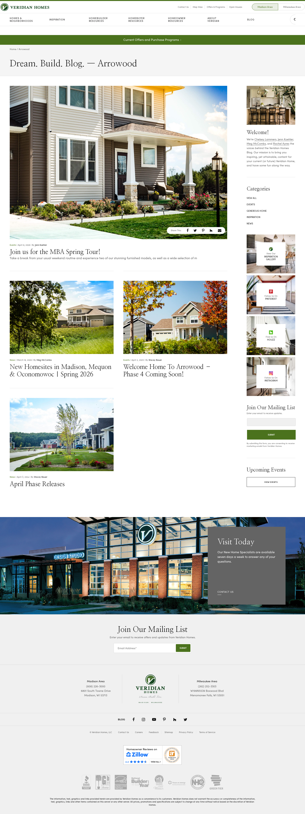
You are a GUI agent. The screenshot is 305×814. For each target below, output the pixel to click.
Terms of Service (207, 732)
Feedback (154, 732)
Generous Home (257, 210)
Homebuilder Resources (98, 29)
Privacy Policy (186, 732)
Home (13, 49)
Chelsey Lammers (265, 139)
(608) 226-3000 (95, 686)
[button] (188, 230)
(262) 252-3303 (207, 686)
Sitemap (169, 732)
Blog (250, 28)
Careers (139, 732)
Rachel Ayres (281, 143)
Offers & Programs (206, 11)
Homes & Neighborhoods (21, 29)
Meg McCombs (44, 359)
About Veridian (213, 29)
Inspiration (57, 28)
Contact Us (173, 11)
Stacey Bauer (155, 359)
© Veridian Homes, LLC (101, 732)
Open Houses (226, 11)
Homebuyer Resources (136, 29)
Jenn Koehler (41, 244)
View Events (271, 482)
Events (13, 244)
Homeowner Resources (176, 29)
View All (252, 197)
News (12, 359)
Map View (188, 11)
